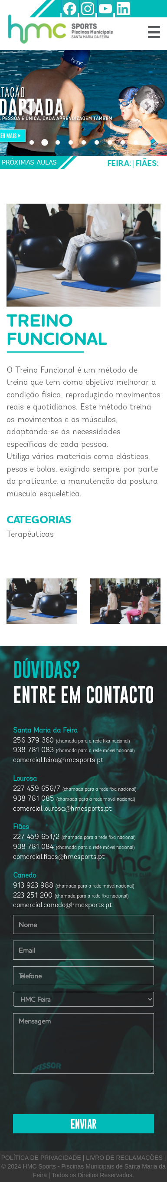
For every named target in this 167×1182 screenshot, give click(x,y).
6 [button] (96, 143)
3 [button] (57, 143)
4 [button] (70, 143)
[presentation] (79, 1097)
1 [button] (31, 143)
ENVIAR (83, 1125)
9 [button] (135, 143)
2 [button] (44, 143)
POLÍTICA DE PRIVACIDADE (41, 1157)
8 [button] (122, 143)
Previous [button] (24, 103)
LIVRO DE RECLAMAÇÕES (124, 1157)
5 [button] (83, 143)
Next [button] (142, 103)
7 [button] (109, 143)
